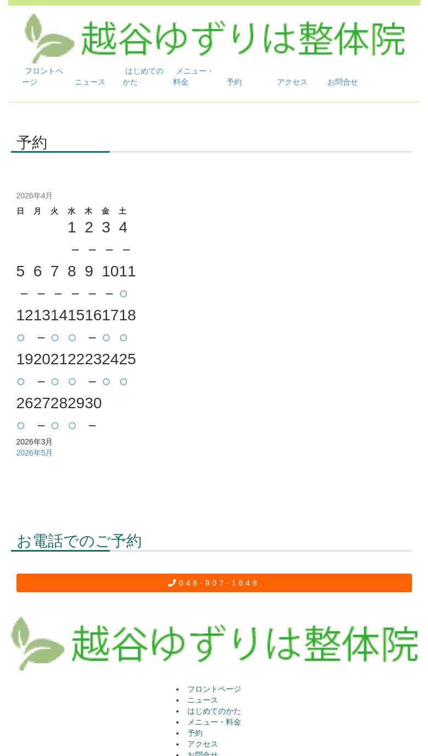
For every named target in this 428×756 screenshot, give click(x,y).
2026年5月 (34, 452)
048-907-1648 (213, 583)
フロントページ (42, 76)
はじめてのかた (143, 76)
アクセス (292, 81)
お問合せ (342, 81)
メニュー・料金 (193, 76)
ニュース (90, 81)
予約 (234, 81)
